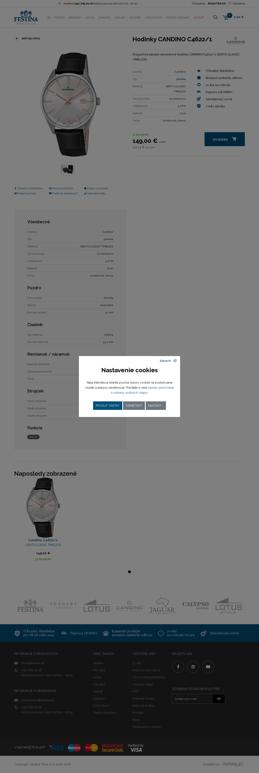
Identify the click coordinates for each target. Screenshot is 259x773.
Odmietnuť (134, 405)
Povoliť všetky (108, 405)
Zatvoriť (168, 361)
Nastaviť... (155, 405)
